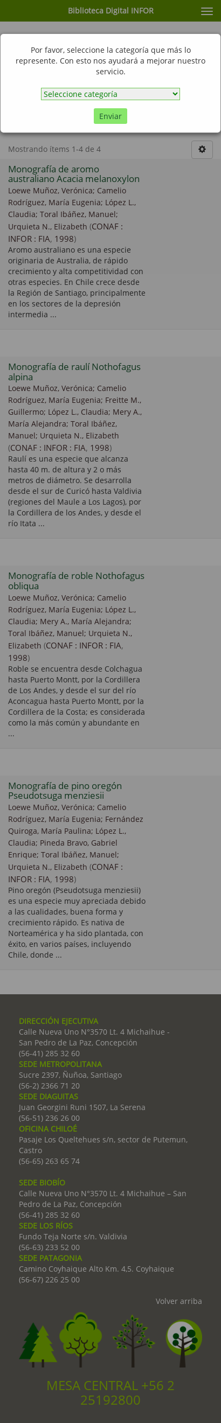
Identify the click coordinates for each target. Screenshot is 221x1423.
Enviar (110, 116)
